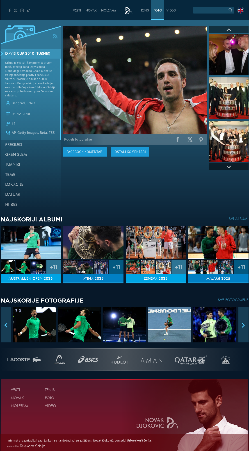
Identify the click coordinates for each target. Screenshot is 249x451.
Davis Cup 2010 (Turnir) (27, 54)
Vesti (77, 10)
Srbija (31, 103)
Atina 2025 (93, 279)
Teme (10, 175)
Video (171, 10)
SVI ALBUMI (239, 219)
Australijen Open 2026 (31, 279)
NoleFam (108, 10)
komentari (84, 152)
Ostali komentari (130, 152)
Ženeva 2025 (156, 279)
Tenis (145, 10)
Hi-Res (11, 205)
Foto (157, 10)
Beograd (18, 103)
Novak (91, 10)
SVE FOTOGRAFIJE (233, 300)
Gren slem (16, 155)
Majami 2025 (218, 279)
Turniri (12, 165)
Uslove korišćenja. (139, 440)
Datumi (12, 195)
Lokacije (14, 185)
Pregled (13, 145)
